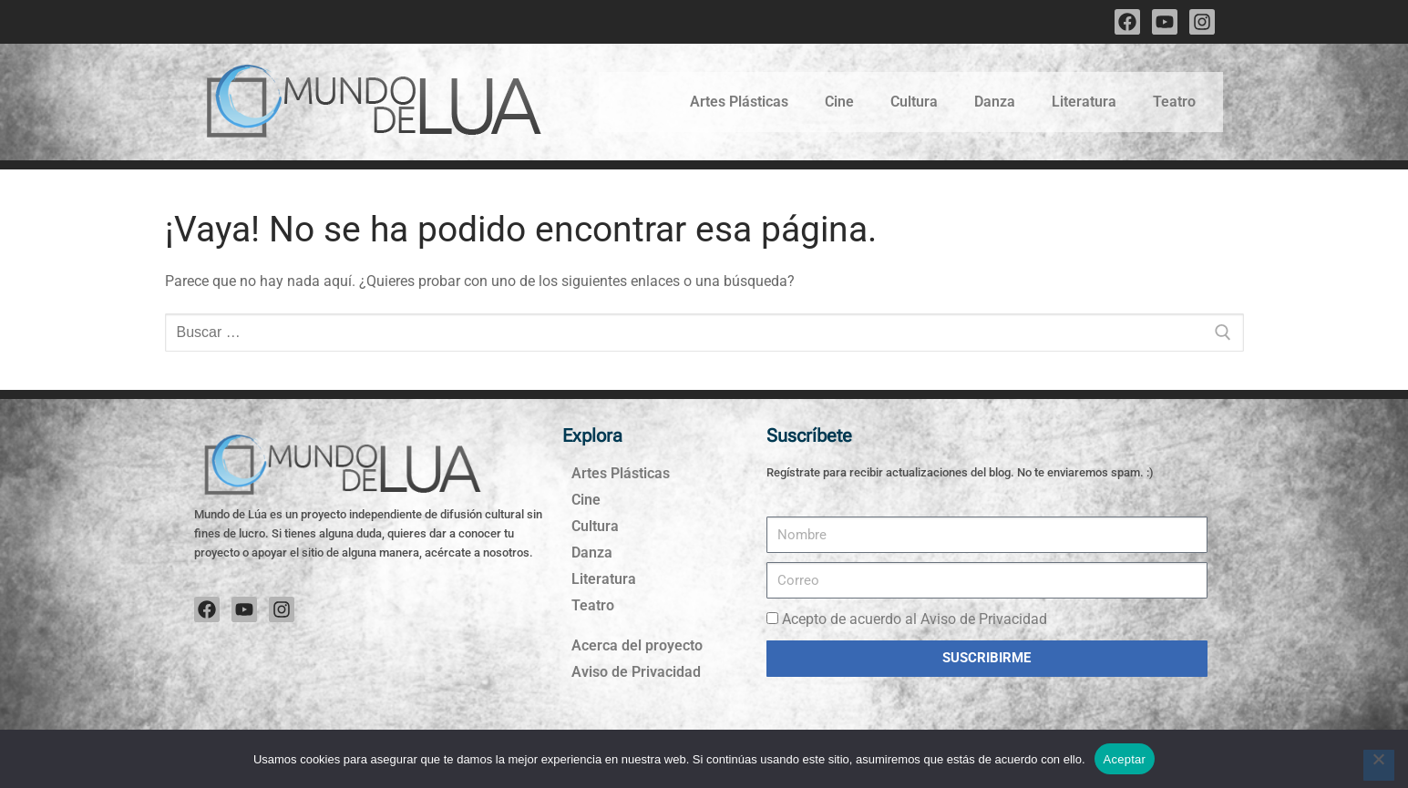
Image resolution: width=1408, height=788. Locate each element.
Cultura (914, 101)
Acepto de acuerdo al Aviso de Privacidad (914, 619)
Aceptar (1125, 759)
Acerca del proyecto (637, 645)
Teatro (1174, 101)
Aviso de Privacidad (636, 672)
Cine (839, 101)
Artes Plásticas (739, 101)
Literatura (1084, 101)
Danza (994, 101)
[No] (1378, 765)
